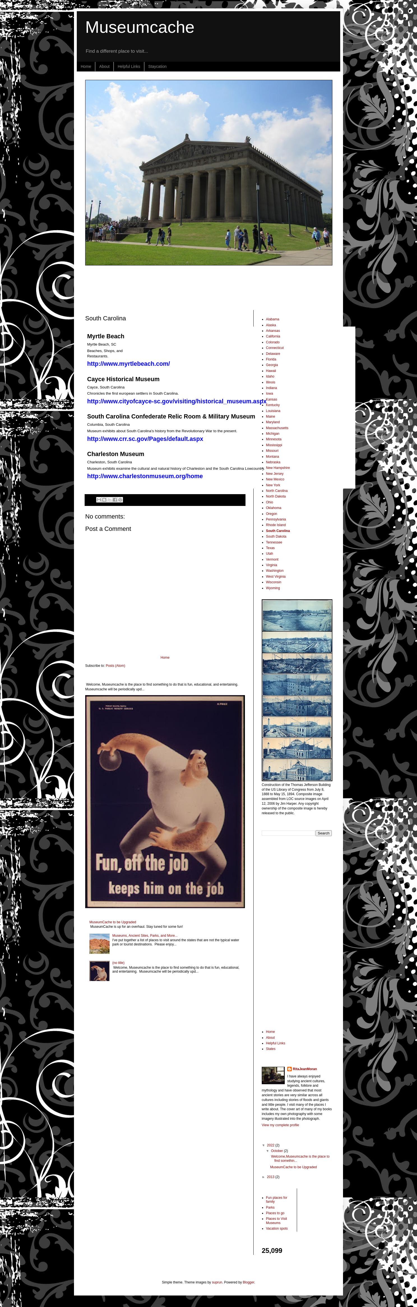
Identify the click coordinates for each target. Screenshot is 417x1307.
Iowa (269, 393)
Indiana (271, 388)
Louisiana (273, 411)
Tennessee (274, 542)
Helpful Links (129, 66)
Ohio (269, 502)
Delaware (273, 354)
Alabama (272, 319)
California (273, 336)
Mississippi (274, 445)
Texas (270, 548)
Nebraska (273, 462)
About (104, 66)
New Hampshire (278, 468)
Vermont (272, 559)
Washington (275, 571)
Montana (272, 457)
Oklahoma (273, 508)
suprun (217, 1282)
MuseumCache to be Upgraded (112, 922)
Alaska (271, 325)
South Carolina (278, 531)
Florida (271, 359)
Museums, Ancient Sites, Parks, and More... (145, 936)
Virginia (271, 565)
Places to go (275, 1213)
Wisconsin (273, 582)
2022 (271, 1145)
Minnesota (273, 439)
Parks (270, 1207)
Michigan (272, 434)
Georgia (272, 365)
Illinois (270, 382)
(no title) (118, 963)
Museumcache (139, 27)
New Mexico (275, 479)
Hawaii (271, 371)
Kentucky (273, 405)
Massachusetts (277, 428)
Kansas (271, 399)
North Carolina (277, 491)
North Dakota (276, 496)
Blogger (248, 1282)
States (270, 1049)
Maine (270, 416)
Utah (269, 554)
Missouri (272, 451)
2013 (271, 1177)
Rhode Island (276, 525)
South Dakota (276, 536)
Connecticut (275, 348)
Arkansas (273, 331)
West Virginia (276, 577)
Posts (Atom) (115, 666)
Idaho (270, 376)
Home (86, 66)
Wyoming (273, 588)
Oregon (271, 514)
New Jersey (275, 474)
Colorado (273, 342)
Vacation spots (277, 1228)
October (277, 1151)
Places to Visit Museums (276, 1221)
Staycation (157, 66)
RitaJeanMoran (305, 1069)
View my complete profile (280, 1125)
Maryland (273, 422)
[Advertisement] (221, 287)
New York (273, 485)
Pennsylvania (276, 519)
